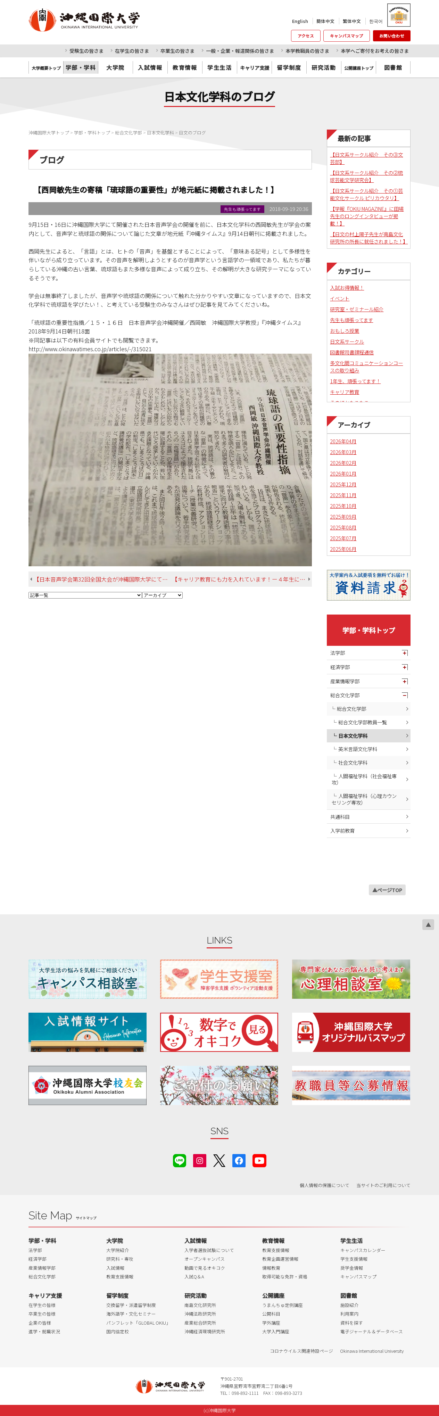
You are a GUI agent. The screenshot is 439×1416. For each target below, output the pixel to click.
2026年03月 (343, 451)
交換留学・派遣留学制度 (131, 1305)
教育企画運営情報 (280, 1259)
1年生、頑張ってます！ (355, 381)
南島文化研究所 (200, 1305)
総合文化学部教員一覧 (362, 722)
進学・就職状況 (44, 1331)
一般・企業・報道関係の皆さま (240, 50)
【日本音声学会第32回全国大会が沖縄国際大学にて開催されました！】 (103, 579)
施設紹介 (349, 1305)
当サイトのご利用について (383, 1185)
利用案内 (349, 1313)
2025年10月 (343, 505)
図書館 (393, 67)
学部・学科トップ (368, 630)
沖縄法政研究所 (200, 1313)
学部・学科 (81, 67)
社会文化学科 (352, 762)
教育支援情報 (119, 1276)
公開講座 (273, 1295)
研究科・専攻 (119, 1259)
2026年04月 (343, 441)
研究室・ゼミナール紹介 (356, 309)
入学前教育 (342, 830)
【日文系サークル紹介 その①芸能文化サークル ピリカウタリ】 (366, 194)
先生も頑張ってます (351, 319)
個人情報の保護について (324, 1185)
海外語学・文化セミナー (131, 1313)
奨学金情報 (351, 1268)
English (300, 21)
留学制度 (289, 67)
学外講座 (271, 1322)
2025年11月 (343, 495)
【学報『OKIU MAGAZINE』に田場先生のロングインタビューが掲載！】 (367, 216)
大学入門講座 (275, 1331)
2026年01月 (343, 473)
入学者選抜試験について (209, 1250)
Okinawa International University (372, 1351)
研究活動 (324, 67)
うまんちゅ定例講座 (282, 1305)
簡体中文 (325, 21)
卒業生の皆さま (177, 50)
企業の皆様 (39, 1322)
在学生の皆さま (132, 50)
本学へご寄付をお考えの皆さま (375, 50)
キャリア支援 (45, 1295)
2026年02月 (343, 462)
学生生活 (219, 67)
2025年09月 (343, 516)
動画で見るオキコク (204, 1268)
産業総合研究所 (200, 1322)
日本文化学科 (352, 735)
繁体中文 (352, 21)
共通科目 (340, 816)
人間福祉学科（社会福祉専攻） (364, 779)
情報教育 (271, 1268)
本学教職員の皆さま (307, 50)
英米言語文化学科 (357, 748)
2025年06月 (343, 548)
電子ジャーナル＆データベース (371, 1331)
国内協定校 (117, 1331)
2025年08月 (343, 527)
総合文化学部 (344, 695)
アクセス (306, 36)
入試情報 (150, 67)
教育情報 (185, 67)
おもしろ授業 (344, 330)
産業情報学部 (344, 681)
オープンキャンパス (204, 1259)
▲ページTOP (387, 890)
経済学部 (340, 666)
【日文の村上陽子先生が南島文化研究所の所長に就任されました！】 (369, 237)
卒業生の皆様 (42, 1313)
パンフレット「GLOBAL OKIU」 (138, 1322)
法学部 (337, 652)
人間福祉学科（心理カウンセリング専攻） (364, 799)
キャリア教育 (344, 391)
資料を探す (351, 1322)
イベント (339, 298)
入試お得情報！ (347, 287)
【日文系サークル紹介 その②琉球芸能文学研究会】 (366, 176)
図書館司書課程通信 (352, 352)
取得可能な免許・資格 (284, 1276)
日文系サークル (347, 341)
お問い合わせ (391, 36)
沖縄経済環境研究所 (204, 1331)
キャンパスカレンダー (363, 1250)
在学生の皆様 (42, 1305)
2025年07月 (343, 538)
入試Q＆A (194, 1276)
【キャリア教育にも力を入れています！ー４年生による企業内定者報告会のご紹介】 (242, 579)
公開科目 (271, 1313)
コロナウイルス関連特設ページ (301, 1351)
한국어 (376, 21)
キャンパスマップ (346, 36)
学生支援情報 (353, 1259)
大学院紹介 (117, 1250)
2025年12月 (343, 484)
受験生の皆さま (86, 50)
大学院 (115, 67)
